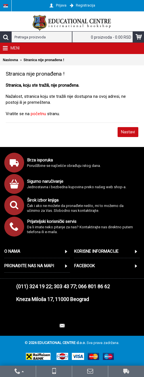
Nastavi (128, 131)
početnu (38, 113)
